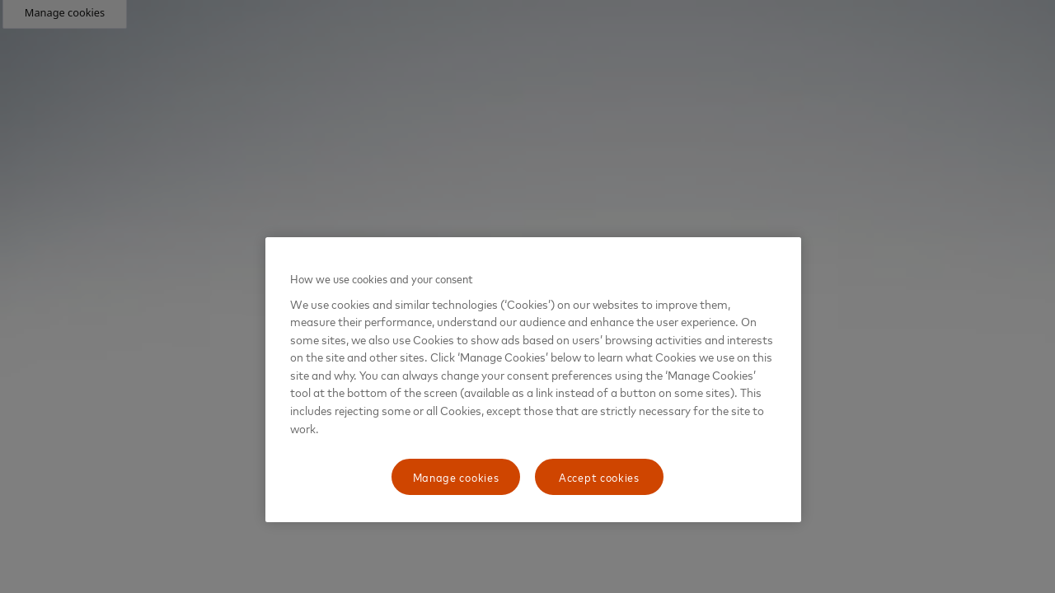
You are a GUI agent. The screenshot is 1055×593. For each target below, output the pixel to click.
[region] (533, 379)
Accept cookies (599, 476)
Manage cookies (456, 476)
